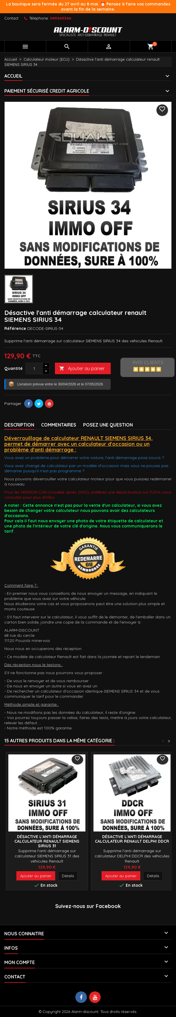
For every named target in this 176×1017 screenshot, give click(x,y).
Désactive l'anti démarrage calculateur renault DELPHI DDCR (132, 839)
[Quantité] (34, 368)
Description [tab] (19, 425)
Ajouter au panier (82, 369)
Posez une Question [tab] (108, 425)
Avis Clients (147, 362)
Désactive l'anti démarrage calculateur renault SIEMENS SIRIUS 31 (46, 841)
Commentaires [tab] (58, 425)
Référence (15, 328)
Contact (11, 18)
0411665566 (60, 18)
